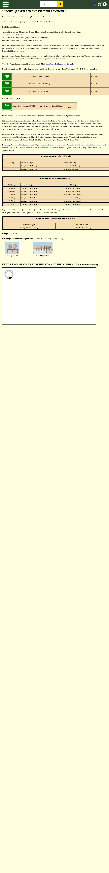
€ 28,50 (94, 76)
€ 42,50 (94, 84)
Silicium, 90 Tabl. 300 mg (39, 76)
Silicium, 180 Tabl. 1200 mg (39, 91)
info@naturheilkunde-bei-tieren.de (60, 64)
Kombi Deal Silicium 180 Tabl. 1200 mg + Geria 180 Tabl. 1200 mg (37, 106)
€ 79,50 (94, 91)
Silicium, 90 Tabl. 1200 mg (39, 84)
